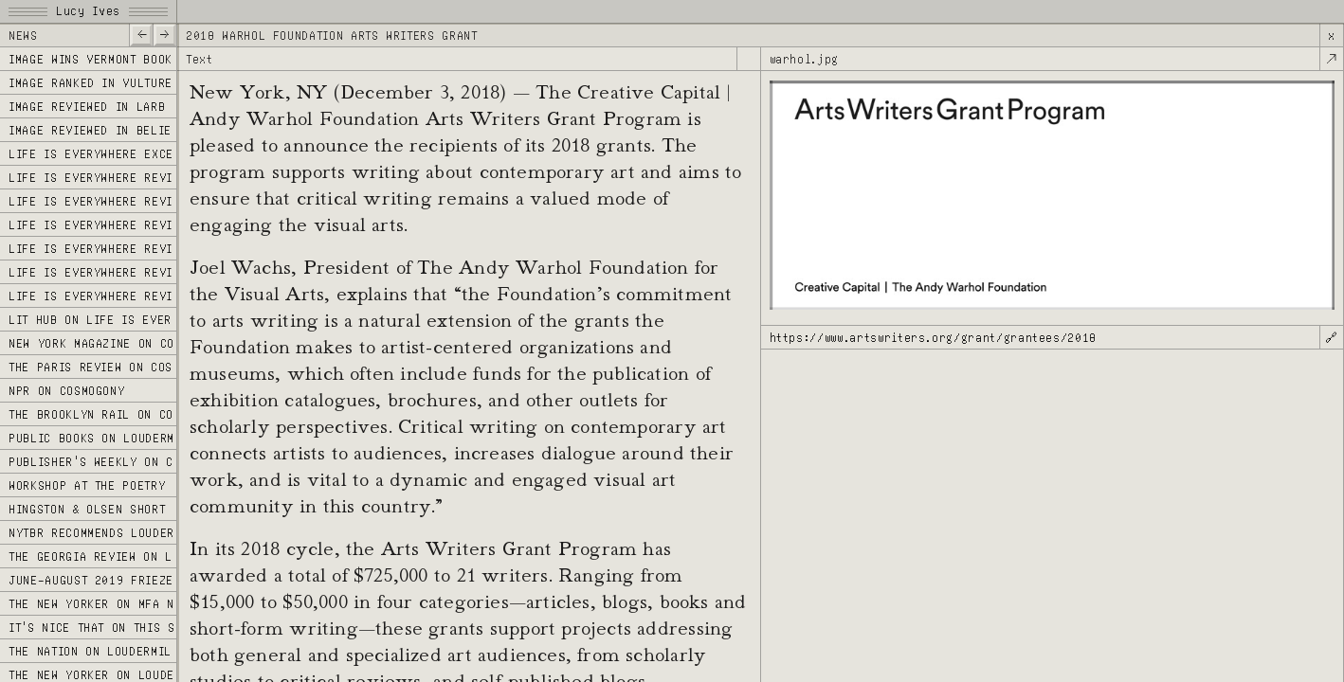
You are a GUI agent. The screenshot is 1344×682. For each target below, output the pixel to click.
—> (164, 33)
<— (140, 33)
